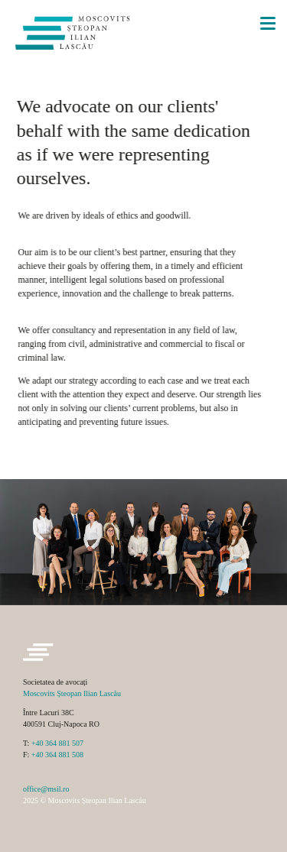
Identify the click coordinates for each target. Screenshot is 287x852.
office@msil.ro (46, 789)
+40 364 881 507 (57, 743)
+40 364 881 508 (57, 754)
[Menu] (268, 21)
